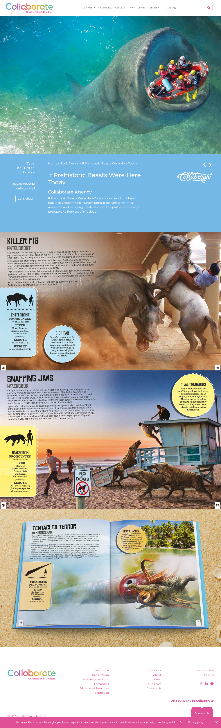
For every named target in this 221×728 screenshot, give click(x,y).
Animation (102, 670)
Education (27, 172)
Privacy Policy (204, 670)
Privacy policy (196, 722)
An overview (105, 7)
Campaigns (101, 684)
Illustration (102, 692)
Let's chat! (25, 198)
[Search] (185, 8)
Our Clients (154, 684)
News (131, 7)
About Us (120, 7)
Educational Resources (94, 688)
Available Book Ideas (95, 679)
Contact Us (154, 688)
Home (52, 163)
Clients (141, 7)
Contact (152, 7)
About (157, 675)
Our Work (88, 7)
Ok (181, 722)
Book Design (25, 168)
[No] (216, 722)
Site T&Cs (208, 675)
